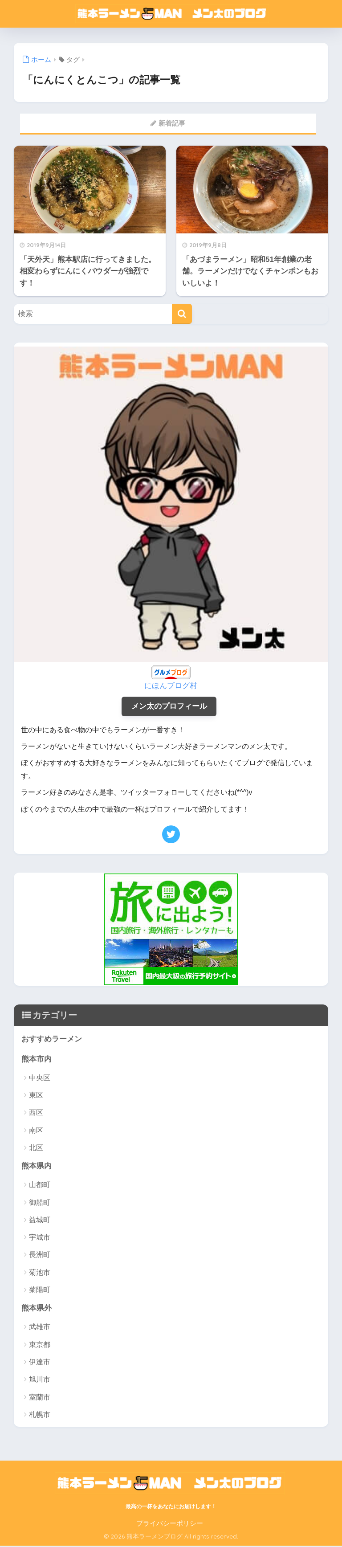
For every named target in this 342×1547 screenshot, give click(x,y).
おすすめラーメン (51, 1039)
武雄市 (39, 1328)
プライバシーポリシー (169, 1524)
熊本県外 (36, 1309)
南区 (36, 1131)
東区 (36, 1096)
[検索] (182, 314)
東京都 (39, 1346)
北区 (36, 1148)
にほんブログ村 (170, 686)
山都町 (39, 1186)
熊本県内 (36, 1167)
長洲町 (39, 1256)
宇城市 (39, 1238)
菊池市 (39, 1273)
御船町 (39, 1203)
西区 (36, 1113)
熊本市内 (36, 1059)
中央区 (39, 1078)
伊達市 (39, 1363)
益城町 (39, 1221)
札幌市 (39, 1416)
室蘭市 (39, 1398)
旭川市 (39, 1380)
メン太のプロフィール (169, 706)
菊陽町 (39, 1290)
